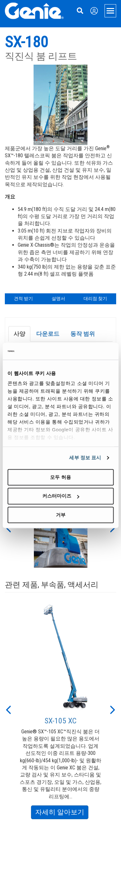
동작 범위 (82, 333)
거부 (61, 515)
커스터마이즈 (60, 496)
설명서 (58, 298)
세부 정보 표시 (85, 457)
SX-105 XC (60, 720)
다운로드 (47, 333)
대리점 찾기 (95, 298)
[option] (61, 709)
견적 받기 (23, 298)
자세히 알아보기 (61, 813)
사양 (19, 333)
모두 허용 (60, 477)
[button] (8, 709)
